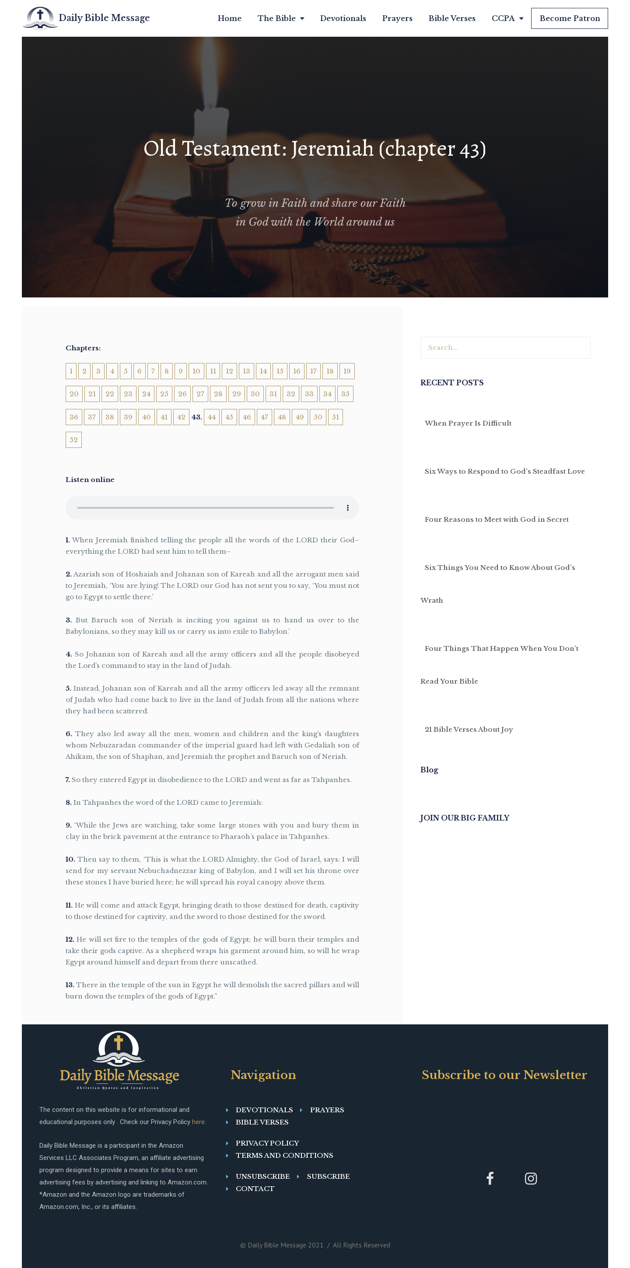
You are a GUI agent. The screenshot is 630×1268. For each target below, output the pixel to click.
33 (309, 394)
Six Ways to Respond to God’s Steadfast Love (505, 471)
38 (109, 417)
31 (273, 394)
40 (146, 417)
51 (335, 417)
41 (164, 417)
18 (330, 371)
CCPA (507, 18)
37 (92, 417)
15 (280, 371)
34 (327, 394)
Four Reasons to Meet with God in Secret (497, 519)
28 (218, 394)
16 (297, 371)
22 (109, 394)
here (198, 1122)
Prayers (397, 18)
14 (263, 371)
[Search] (579, 347)
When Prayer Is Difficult (468, 423)
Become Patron (570, 18)
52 (74, 440)
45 (229, 417)
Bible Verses (452, 18)
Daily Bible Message (104, 18)
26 (182, 394)
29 (236, 394)
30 (255, 394)
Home (230, 18)
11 (213, 371)
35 (345, 394)
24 (146, 394)
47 (264, 417)
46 (247, 417)
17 (313, 371)
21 (92, 394)
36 (74, 417)
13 (246, 371)
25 (164, 394)
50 (318, 417)
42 (181, 417)
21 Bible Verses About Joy (469, 729)
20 (74, 394)
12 (229, 371)
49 (300, 417)
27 (200, 394)
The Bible (281, 18)
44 (212, 417)
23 (128, 394)
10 (196, 371)
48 (282, 417)
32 (291, 394)
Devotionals (343, 18)
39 (128, 417)
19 (347, 371)
